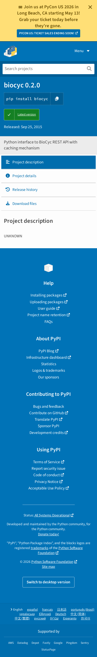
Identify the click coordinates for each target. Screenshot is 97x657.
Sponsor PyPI (48, 426)
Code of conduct (46, 475)
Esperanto (70, 618)
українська (27, 614)
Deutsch (60, 614)
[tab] (48, 162)
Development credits (46, 432)
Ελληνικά (45, 614)
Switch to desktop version (48, 582)
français (47, 609)
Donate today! (48, 534)
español (32, 609)
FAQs (48, 321)
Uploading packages (46, 302)
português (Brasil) (82, 609)
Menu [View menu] (82, 51)
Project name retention (46, 315)
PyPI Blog (46, 351)
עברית (54, 618)
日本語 (61, 609)
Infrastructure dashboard (46, 357)
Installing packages (46, 295)
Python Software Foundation (60, 550)
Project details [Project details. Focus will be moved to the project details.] (20, 176)
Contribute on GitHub (46, 413)
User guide (46, 308)
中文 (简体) (78, 614)
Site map (48, 566)
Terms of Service (46, 462)
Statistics (48, 364)
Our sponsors (48, 377)
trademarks (39, 547)
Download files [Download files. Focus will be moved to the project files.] (20, 203)
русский (40, 618)
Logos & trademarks (48, 370)
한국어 (85, 618)
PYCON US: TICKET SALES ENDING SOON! (46, 33)
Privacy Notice (46, 482)
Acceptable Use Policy (46, 488)
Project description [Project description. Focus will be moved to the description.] (24, 162)
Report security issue (48, 468)
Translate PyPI (46, 419)
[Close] (90, 7)
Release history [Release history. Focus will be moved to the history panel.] (21, 189)
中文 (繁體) (22, 618)
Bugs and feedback (48, 406)
